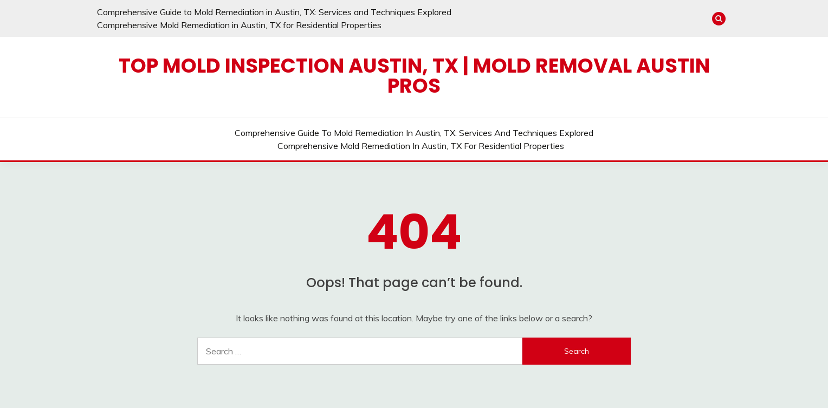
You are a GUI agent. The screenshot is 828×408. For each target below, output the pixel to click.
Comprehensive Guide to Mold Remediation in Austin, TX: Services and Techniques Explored (274, 12)
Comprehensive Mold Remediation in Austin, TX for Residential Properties (239, 25)
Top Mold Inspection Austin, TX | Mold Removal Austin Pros (414, 75)
